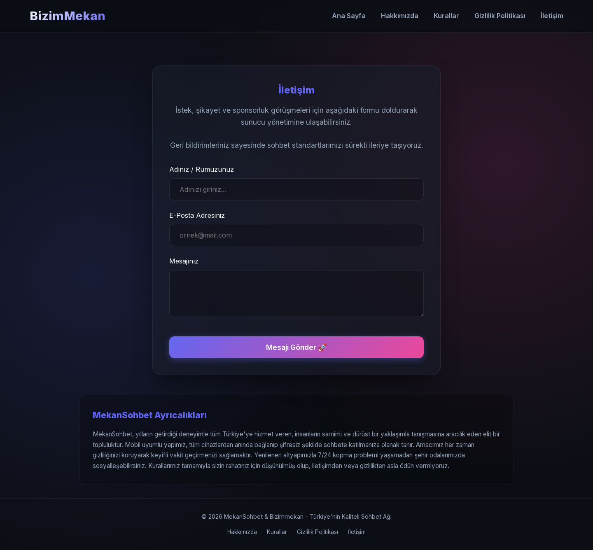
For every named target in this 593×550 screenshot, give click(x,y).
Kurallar (446, 16)
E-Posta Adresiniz (197, 215)
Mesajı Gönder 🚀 (296, 347)
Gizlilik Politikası (499, 16)
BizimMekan (67, 16)
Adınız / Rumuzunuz (201, 169)
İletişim (552, 16)
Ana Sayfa (349, 16)
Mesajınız (183, 261)
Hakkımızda (399, 16)
